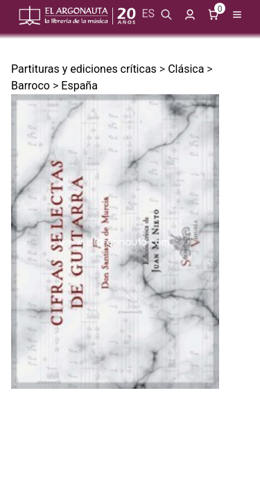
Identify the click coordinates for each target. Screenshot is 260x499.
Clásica (186, 69)
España (79, 85)
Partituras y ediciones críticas (84, 69)
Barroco (30, 85)
